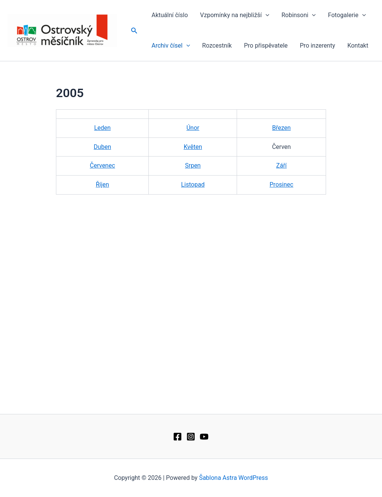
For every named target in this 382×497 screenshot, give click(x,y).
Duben (102, 146)
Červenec (102, 165)
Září (281, 165)
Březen (281, 127)
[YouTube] (204, 436)
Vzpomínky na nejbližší (234, 15)
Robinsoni (299, 15)
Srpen (193, 165)
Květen (193, 146)
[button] (134, 30)
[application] (265, 15)
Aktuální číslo (169, 15)
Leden (102, 127)
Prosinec (281, 184)
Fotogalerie (347, 15)
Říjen (102, 184)
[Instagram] (190, 436)
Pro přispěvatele (266, 45)
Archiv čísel (170, 45)
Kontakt (357, 45)
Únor (192, 127)
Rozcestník (217, 45)
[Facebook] (177, 436)
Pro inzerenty (317, 45)
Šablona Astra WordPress (233, 477)
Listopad (193, 184)
